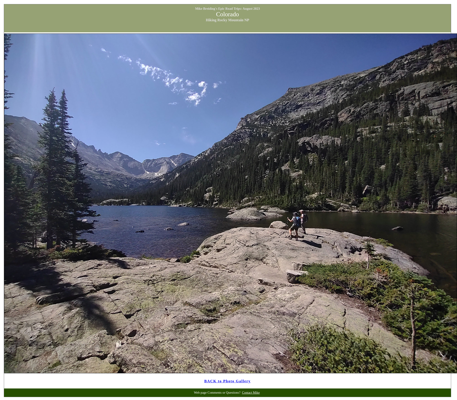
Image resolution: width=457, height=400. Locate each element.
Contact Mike (251, 392)
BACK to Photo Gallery (227, 381)
